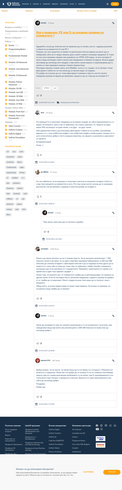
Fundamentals (11, 167)
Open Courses (17, 126)
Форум (5, 11)
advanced (10, 204)
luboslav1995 (45, 360)
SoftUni (19, 188)
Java (14, 151)
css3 (54, 88)
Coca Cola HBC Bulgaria (81, 444)
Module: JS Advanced (18, 76)
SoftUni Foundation (17, 139)
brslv (42, 113)
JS (7, 178)
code (25, 193)
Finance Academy (55, 452)
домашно (16, 183)
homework (10, 157)
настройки (88, 472)
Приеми (111, 472)
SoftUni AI (52, 437)
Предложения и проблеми (16, 32)
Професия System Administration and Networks (32, 431)
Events (14, 45)
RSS (115, 11)
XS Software (76, 429)
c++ (23, 178)
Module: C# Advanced (18, 63)
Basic (8, 214)
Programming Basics (17, 50)
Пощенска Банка (78, 441)
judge (22, 167)
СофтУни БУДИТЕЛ (56, 441)
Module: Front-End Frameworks (16, 117)
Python (22, 172)
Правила (29, 11)
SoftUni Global (54, 448)
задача (19, 204)
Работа (10, 41)
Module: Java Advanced (18, 70)
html (23, 209)
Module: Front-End (18, 111)
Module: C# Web (18, 96)
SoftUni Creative (18, 130)
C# (8, 151)
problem (15, 178)
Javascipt (16, 193)
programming (11, 172)
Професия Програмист (14, 444)
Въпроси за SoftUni (16, 27)
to (17, 199)
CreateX (75, 448)
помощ (9, 209)
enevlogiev (44, 249)
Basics (20, 162)
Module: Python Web (15, 108)
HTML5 (46, 88)
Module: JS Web (17, 104)
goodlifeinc (44, 172)
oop (23, 199)
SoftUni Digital (17, 133)
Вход (115, 4)
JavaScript (10, 162)
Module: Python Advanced (15, 83)
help (8, 193)
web (16, 209)
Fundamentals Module (18, 57)
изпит (20, 157)
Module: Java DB (18, 92)
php (8, 183)
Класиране (55, 11)
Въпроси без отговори (87, 11)
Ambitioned (76, 452)
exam (21, 151)
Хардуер (11, 122)
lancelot (43, 23)
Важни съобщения (15, 37)
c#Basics (10, 199)
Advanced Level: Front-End (70, 102)
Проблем (10, 188)
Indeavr (75, 437)
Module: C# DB (17, 88)
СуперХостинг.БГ (78, 433)
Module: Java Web (18, 100)
